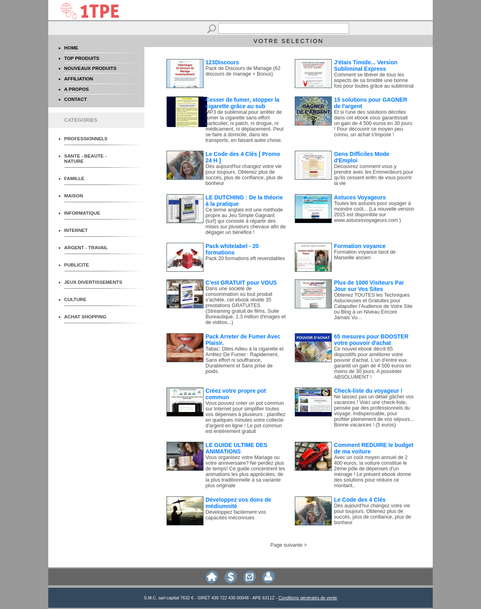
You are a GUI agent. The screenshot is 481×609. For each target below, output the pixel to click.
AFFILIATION (78, 78)
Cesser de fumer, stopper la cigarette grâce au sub (243, 102)
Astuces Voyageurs (360, 197)
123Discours (222, 62)
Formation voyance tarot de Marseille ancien (364, 254)
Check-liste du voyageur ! (368, 391)
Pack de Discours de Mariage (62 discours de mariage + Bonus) (243, 71)
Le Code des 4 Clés (359, 499)
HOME (71, 47)
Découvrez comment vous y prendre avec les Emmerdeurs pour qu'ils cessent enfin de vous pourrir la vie (373, 175)
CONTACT (75, 99)
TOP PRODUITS (81, 58)
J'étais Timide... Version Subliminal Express (365, 65)
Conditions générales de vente (307, 597)
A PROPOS (76, 89)
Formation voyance (359, 246)
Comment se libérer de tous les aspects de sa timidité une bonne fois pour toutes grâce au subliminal (373, 80)
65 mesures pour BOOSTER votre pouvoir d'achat (371, 339)
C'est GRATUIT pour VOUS (241, 282)
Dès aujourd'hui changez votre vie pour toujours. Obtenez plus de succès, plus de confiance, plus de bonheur (244, 175)
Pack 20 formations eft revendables (245, 258)
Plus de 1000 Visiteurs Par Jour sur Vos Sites (369, 285)
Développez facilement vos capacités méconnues (236, 515)
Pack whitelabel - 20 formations (232, 249)
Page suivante (286, 545)
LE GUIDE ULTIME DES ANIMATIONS (236, 448)
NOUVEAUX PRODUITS (90, 68)
